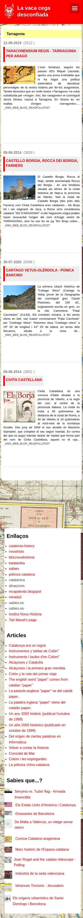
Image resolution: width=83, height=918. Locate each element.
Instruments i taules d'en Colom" (34, 657)
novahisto (16, 551)
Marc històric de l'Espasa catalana (42, 849)
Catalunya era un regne (27, 645)
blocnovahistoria (22, 557)
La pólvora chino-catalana (29, 765)
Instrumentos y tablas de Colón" (34, 651)
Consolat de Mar (22, 753)
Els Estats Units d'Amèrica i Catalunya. (45, 805)
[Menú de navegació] (75, 8)
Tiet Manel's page (23, 620)
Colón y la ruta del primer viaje (33, 674)
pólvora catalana (22, 574)
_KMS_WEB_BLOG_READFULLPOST (27, 107)
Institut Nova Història (25, 614)
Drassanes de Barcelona (34, 814)
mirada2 (15, 597)
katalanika (17, 563)
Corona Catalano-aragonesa (37, 838)
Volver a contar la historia (29, 748)
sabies (14, 569)
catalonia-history (22, 546)
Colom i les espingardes (28, 759)
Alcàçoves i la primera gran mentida (37, 668)
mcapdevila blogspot (25, 591)
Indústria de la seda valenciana (39, 873)
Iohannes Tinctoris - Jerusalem (39, 886)
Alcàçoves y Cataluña (26, 662)
